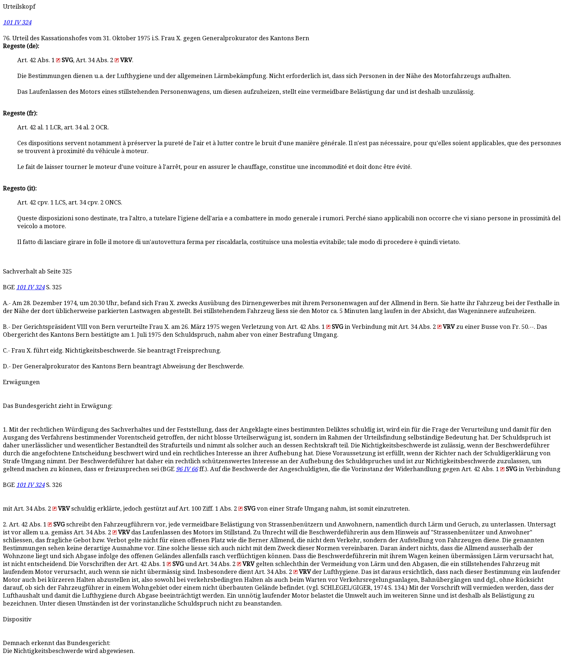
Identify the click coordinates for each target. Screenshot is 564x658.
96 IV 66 (187, 469)
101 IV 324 (17, 22)
